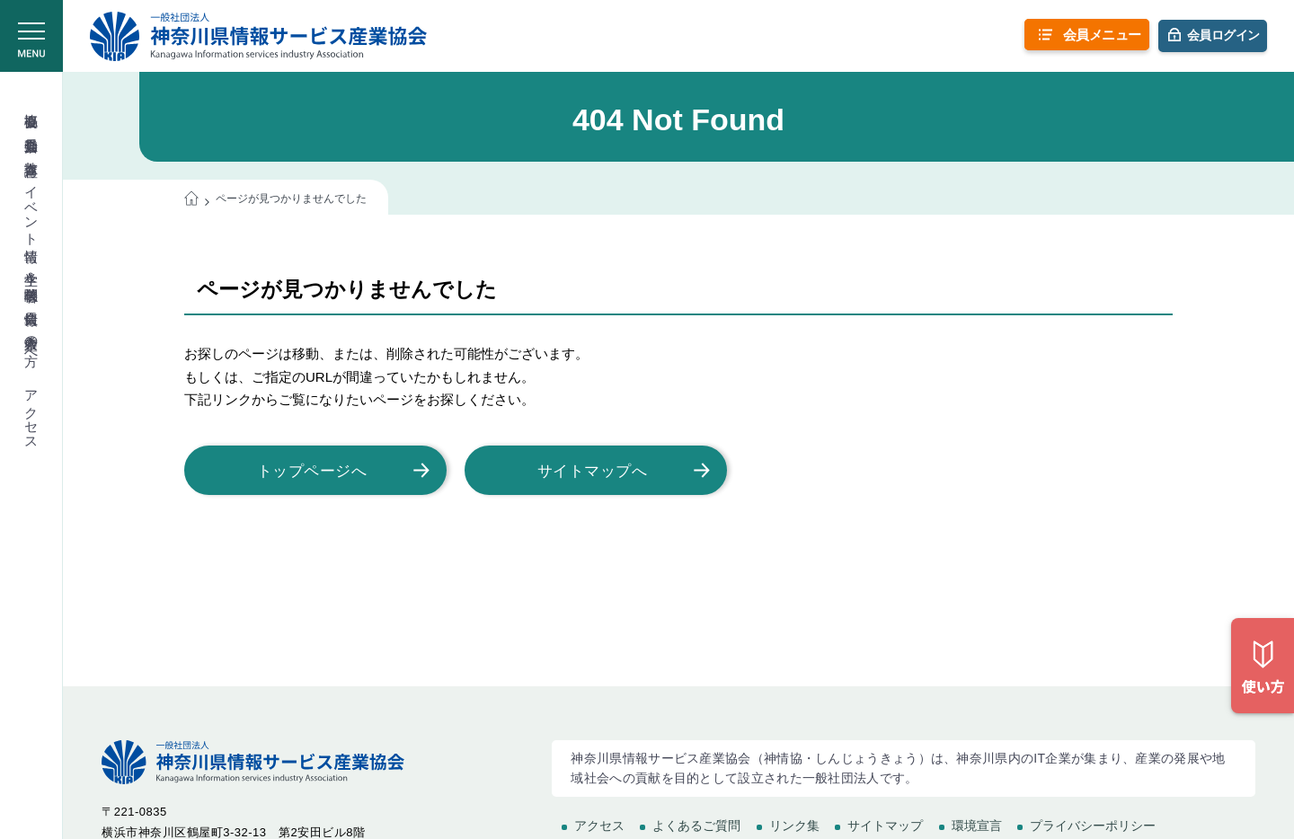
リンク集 (794, 825)
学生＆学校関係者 (32, 270)
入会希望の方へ (32, 342)
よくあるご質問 (696, 825)
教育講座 (32, 153)
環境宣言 (977, 825)
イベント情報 (32, 208)
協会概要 (32, 104)
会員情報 (32, 302)
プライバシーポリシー (1093, 825)
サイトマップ (885, 825)
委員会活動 (32, 129)
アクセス (32, 412)
